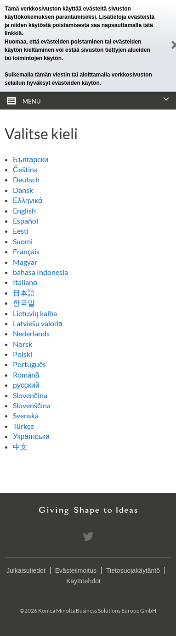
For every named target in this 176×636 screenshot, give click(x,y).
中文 (20, 446)
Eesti (20, 230)
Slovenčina (30, 395)
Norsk (22, 344)
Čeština (25, 169)
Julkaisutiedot (25, 570)
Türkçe (23, 426)
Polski (22, 354)
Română (26, 374)
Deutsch (26, 179)
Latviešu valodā (37, 323)
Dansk (23, 190)
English (24, 210)
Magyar (25, 262)
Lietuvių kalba (35, 313)
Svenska (26, 415)
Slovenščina (32, 405)
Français (26, 251)
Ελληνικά (27, 200)
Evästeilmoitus (76, 570)
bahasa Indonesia (40, 272)
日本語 (24, 292)
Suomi (23, 241)
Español (25, 220)
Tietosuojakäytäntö (133, 570)
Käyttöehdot (83, 581)
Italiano (25, 282)
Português (29, 364)
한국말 (24, 302)
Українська (31, 436)
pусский (26, 384)
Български (30, 159)
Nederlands (31, 333)
